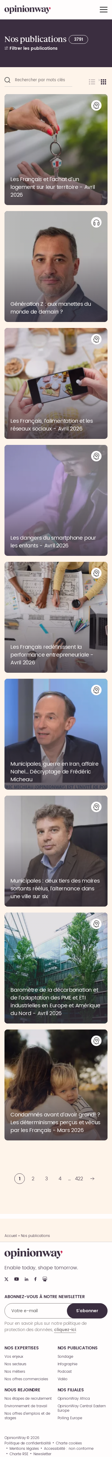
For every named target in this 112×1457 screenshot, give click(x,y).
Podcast (65, 1371)
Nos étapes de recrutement (28, 1398)
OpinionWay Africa (74, 1398)
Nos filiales (71, 1390)
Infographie (67, 1364)
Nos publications (78, 1348)
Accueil (10, 1236)
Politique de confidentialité (27, 1443)
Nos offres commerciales (26, 1379)
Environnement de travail (25, 1406)
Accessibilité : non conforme (68, 1449)
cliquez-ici (65, 1330)
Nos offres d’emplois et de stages (27, 1415)
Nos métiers (14, 1371)
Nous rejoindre (22, 1390)
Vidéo (63, 1379)
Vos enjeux (13, 1356)
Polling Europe (70, 1418)
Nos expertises (21, 1348)
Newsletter (42, 1454)
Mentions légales (24, 1449)
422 (79, 1179)
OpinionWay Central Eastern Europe (82, 1408)
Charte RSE (19, 1454)
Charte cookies (69, 1443)
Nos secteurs (15, 1364)
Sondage (65, 1356)
